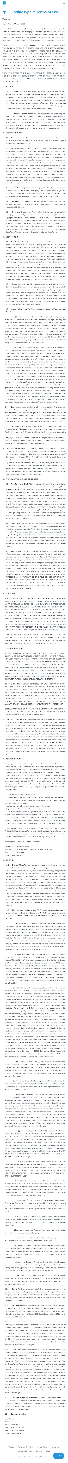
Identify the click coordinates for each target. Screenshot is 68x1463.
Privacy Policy (42, 1447)
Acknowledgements (24, 1451)
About (11, 1447)
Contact (39, 1451)
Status (48, 1451)
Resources (55, 1447)
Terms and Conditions (25, 1447)
